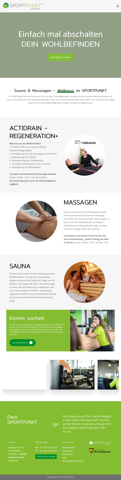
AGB (64, 457)
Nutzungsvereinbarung (72, 461)
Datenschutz (68, 454)
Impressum (67, 451)
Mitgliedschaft (68, 447)
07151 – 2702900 (19, 454)
